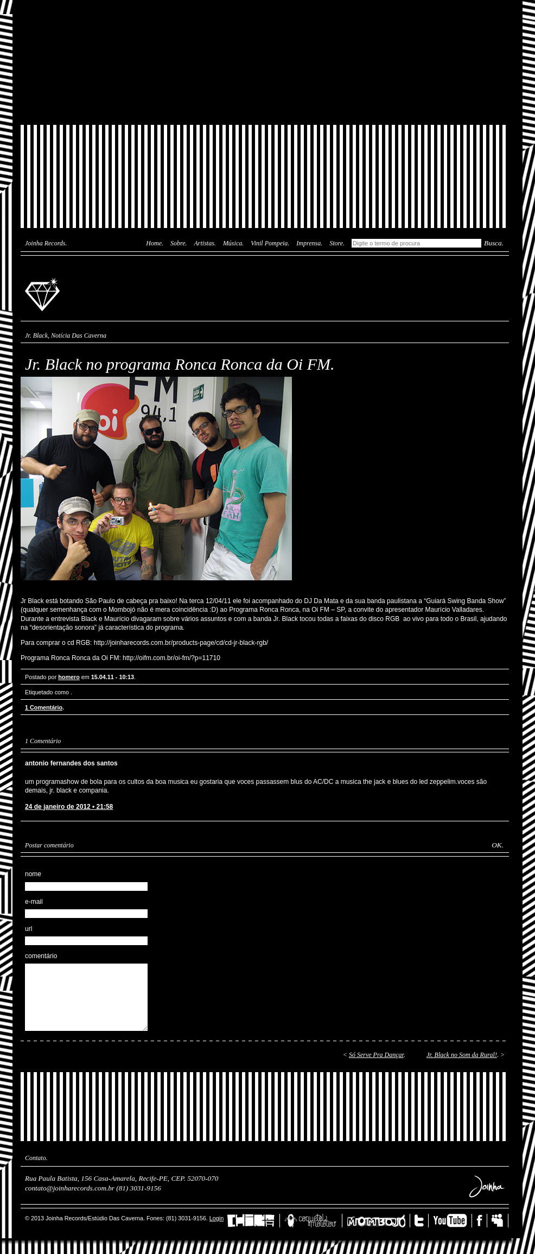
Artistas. (205, 243)
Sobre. (178, 243)
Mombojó (378, 1220)
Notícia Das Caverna (78, 335)
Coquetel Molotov (313, 1220)
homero (69, 677)
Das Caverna (265, 19)
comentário (41, 956)
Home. (154, 243)
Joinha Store (265, 100)
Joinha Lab (265, 62)
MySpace (500, 1220)
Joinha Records (44, 293)
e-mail (34, 901)
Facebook (481, 1220)
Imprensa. (309, 243)
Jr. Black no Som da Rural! (461, 1055)
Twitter (422, 1220)
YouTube (452, 1220)
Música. (233, 243)
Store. (337, 243)
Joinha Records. (46, 243)
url (28, 929)
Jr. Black (36, 335)
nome (33, 874)
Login (216, 1218)
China (253, 1220)
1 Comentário (43, 707)
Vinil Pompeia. (270, 243)
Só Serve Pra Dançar (376, 1055)
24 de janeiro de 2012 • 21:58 (69, 806)
